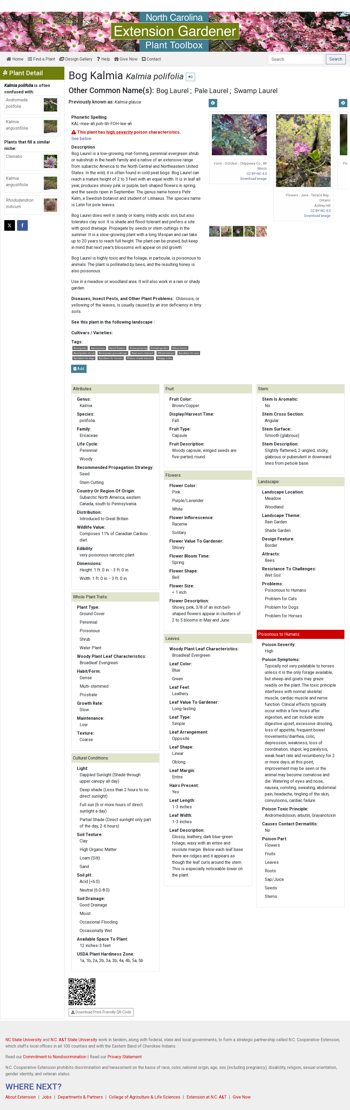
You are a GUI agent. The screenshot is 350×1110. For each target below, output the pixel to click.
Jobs (47, 1097)
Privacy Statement (124, 1056)
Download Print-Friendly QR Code (101, 1012)
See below (81, 138)
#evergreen (80, 348)
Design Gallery (75, 59)
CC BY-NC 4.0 (257, 174)
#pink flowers (117, 348)
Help (103, 59)
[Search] (296, 59)
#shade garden (159, 348)
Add (78, 369)
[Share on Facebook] (22, 225)
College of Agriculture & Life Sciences (144, 1097)
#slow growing (138, 348)
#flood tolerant (166, 353)
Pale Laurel (211, 91)
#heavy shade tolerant (140, 358)
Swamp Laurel (256, 91)
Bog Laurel (172, 91)
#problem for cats (188, 353)
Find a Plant (41, 59)
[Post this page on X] (9, 225)
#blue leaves (179, 348)
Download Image (253, 179)
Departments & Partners (80, 1097)
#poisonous (98, 348)
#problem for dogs (84, 358)
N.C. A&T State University (73, 1039)
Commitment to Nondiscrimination (54, 1056)
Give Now (126, 59)
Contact (151, 59)
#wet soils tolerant (142, 353)
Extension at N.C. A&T (206, 1097)
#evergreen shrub (84, 353)
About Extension (20, 1097)
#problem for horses (111, 358)
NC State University (23, 1039)
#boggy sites (164, 358)
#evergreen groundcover (113, 353)
